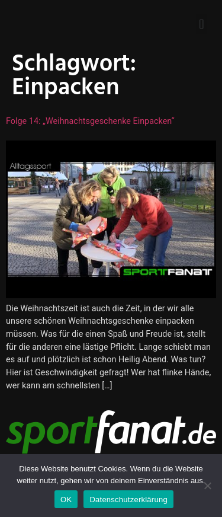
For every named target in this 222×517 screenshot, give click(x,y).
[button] (201, 24)
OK (66, 499)
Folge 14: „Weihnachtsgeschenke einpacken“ (90, 121)
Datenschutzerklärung (128, 499)
